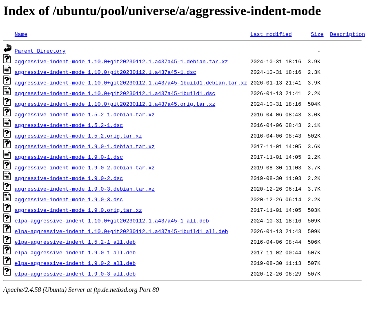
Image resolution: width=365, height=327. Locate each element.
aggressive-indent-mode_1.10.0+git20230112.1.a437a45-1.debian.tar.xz (121, 61)
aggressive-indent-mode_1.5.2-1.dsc (69, 125)
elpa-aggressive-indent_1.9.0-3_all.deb (75, 273)
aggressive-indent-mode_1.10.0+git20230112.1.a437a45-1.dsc (105, 72)
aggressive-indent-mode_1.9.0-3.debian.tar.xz (85, 188)
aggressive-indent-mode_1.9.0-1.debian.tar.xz (85, 146)
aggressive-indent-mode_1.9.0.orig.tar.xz (78, 210)
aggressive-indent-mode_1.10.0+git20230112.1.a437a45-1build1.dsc (115, 93)
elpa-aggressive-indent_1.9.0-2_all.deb (75, 263)
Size (317, 34)
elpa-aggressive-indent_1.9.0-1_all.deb (75, 252)
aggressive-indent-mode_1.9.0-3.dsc (69, 199)
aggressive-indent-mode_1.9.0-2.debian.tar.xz (85, 167)
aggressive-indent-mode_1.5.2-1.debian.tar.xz (85, 114)
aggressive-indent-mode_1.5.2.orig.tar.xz (78, 135)
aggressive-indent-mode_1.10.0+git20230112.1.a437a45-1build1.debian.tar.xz (131, 82)
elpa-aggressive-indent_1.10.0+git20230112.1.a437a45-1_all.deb (112, 220)
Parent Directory (40, 50)
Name (21, 34)
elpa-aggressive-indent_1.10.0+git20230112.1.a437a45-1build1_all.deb (121, 231)
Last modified (271, 34)
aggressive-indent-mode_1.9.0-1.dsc (69, 156)
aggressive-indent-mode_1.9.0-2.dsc (69, 178)
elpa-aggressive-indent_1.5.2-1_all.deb (75, 241)
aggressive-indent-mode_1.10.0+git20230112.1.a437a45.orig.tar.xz (115, 103)
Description (347, 34)
